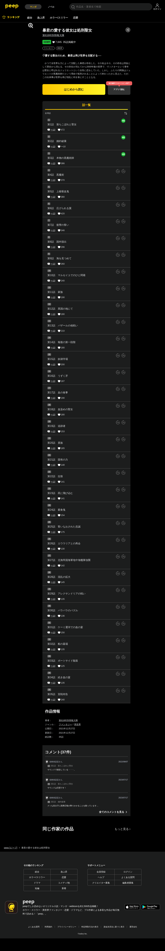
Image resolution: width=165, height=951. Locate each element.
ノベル (51, 7)
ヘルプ (101, 877)
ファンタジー (65, 48)
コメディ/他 (64, 883)
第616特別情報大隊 (70, 35)
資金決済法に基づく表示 (114, 927)
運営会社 (133, 927)
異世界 (76, 48)
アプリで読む (136, 89)
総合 (29, 18)
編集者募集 (127, 883)
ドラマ (37, 883)
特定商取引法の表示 (89, 927)
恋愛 (75, 18)
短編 (37, 888)
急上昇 (41, 18)
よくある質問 (128, 877)
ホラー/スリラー (59, 18)
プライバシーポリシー (66, 927)
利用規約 (48, 927)
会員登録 (101, 872)
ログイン (128, 872)
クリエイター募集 (101, 883)
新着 (64, 888)
